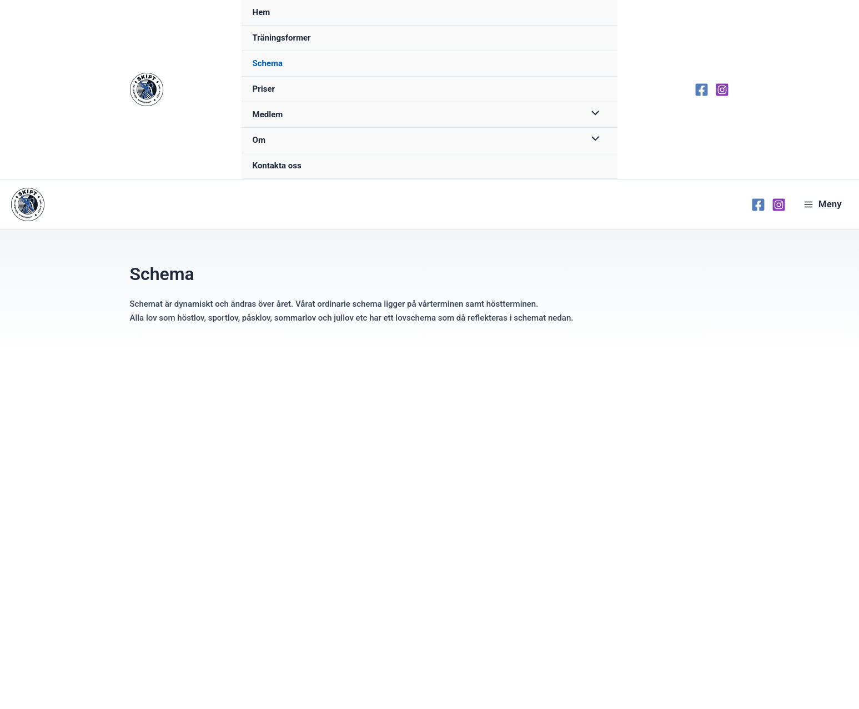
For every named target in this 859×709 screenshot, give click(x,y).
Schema (268, 63)
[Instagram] (722, 89)
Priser (264, 89)
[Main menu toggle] (822, 204)
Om (259, 140)
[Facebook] (701, 89)
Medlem (268, 114)
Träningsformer (282, 38)
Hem (261, 12)
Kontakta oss (277, 166)
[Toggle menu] (592, 114)
